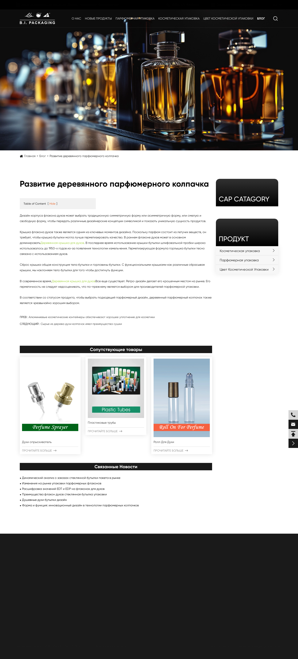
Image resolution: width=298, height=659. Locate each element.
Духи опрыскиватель (37, 442)
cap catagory (244, 199)
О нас (76, 18)
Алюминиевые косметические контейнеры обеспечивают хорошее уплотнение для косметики (92, 317)
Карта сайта (219, 646)
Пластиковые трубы (102, 422)
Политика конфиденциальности (256, 646)
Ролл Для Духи (164, 442)
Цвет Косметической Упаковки (228, 18)
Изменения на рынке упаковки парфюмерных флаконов (61, 483)
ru (272, 5)
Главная (30, 156)
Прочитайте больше (39, 450)
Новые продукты (98, 18)
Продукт (234, 239)
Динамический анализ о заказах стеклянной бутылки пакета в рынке (71, 478)
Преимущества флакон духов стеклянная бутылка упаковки (64, 494)
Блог (261, 18)
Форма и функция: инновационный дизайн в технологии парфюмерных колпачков (80, 505)
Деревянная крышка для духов (62, 243)
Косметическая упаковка (179, 18)
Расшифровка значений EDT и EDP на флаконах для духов (63, 489)
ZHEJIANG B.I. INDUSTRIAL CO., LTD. (71, 646)
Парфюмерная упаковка (135, 18)
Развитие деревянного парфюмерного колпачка (84, 156)
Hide (52, 203)
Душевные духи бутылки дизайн (44, 500)
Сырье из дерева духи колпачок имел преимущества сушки (81, 324)
